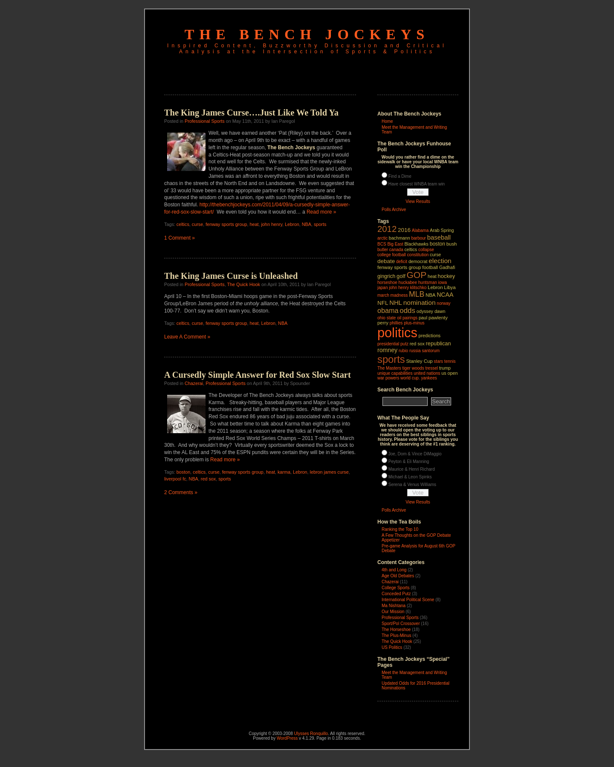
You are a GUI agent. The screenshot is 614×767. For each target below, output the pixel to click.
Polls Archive (394, 209)
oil (399, 317)
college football (391, 254)
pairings (410, 317)
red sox (208, 478)
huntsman (427, 282)
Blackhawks (416, 243)
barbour (418, 238)
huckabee (408, 282)
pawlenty (438, 317)
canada (396, 249)
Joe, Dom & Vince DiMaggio (415, 454)
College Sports (396, 587)
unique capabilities (394, 373)
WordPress (287, 738)
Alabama (420, 230)
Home (387, 121)
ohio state (386, 317)
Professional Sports (205, 121)
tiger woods (413, 368)
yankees (429, 378)
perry (382, 322)
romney (387, 350)
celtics (183, 224)
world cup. (410, 378)
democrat (418, 261)
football (430, 267)
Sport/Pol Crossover (401, 623)
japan (382, 287)
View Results (417, 201)
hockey (446, 276)
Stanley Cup (419, 361)
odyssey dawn (431, 311)
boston (183, 472)
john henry (271, 224)
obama (388, 310)
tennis (450, 361)
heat (253, 224)
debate (386, 261)
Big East (395, 244)
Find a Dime (399, 176)
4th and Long (394, 569)
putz (404, 344)
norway (443, 303)
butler (382, 249)
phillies (396, 323)
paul (423, 317)
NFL (382, 303)
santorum (431, 350)
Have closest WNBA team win (416, 184)
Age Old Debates (398, 575)
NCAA (445, 294)
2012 (387, 229)
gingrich (386, 276)
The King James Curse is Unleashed (231, 276)
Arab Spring (442, 230)
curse (197, 224)
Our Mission (393, 611)
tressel (431, 368)
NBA (306, 224)
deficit (401, 261)
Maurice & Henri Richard (411, 469)
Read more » (321, 212)
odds (407, 311)
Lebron (292, 224)
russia (415, 350)
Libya (449, 287)
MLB (416, 294)
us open (449, 373)
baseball (439, 237)
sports (320, 224)
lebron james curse (329, 472)
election (440, 260)
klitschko (418, 287)
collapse (426, 249)
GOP (416, 275)
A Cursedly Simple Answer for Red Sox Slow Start (257, 374)
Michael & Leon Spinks (410, 477)
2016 (404, 230)
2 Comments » (180, 492)
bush (451, 243)
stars (438, 361)
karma (284, 472)
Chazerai (194, 383)
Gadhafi (447, 267)
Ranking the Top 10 (400, 529)
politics (397, 332)
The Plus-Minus (396, 635)
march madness (392, 295)
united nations (427, 373)
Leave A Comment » (187, 337)
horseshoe (387, 282)
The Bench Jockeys (307, 34)
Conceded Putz (396, 593)
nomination (419, 302)
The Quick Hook (243, 284)
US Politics (392, 647)
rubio (403, 350)
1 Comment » (179, 238)
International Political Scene (408, 599)
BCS (381, 244)
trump (445, 367)
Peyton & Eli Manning (408, 461)
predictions (430, 335)
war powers (388, 378)
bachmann (399, 237)
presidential (388, 344)
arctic (382, 238)
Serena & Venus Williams (412, 484)
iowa (442, 282)
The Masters (389, 368)
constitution (418, 254)
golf (401, 276)
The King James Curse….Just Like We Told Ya (251, 112)
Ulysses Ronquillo (311, 733)
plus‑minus (414, 323)
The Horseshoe (396, 629)
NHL (395, 302)
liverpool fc (175, 478)
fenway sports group (226, 224)
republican (438, 343)
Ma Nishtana (393, 605)
